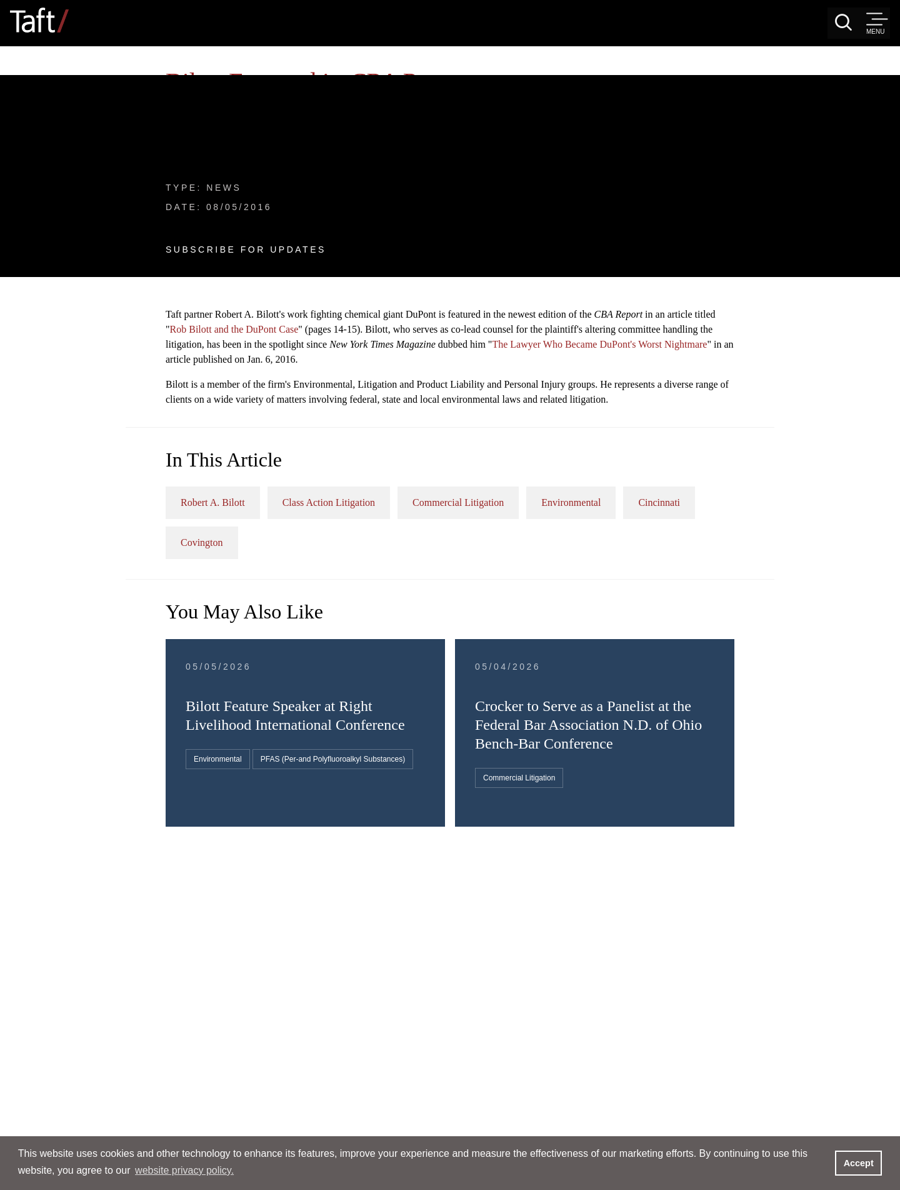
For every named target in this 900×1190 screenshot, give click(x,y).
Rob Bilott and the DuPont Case (570, 136)
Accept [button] (859, 1163)
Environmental (805, 339)
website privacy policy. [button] (184, 1170)
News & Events (71, 77)
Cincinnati (436, 379)
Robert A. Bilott (447, 339)
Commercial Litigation (692, 339)
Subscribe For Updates (120, 182)
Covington (515, 379)
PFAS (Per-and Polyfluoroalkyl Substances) (500, 637)
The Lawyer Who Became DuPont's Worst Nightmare (603, 166)
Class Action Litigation (563, 339)
